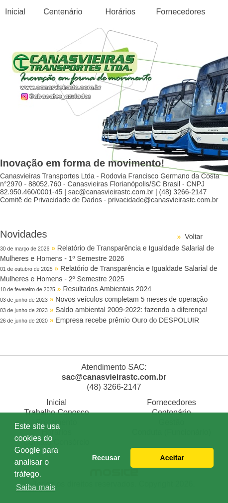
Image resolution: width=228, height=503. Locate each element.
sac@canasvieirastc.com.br (110, 192)
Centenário (62, 11)
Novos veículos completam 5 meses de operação (131, 299)
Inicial (15, 11)
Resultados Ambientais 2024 (107, 289)
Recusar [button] (106, 458)
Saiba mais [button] (35, 487)
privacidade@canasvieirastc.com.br (163, 200)
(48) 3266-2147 (183, 192)
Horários (120, 11)
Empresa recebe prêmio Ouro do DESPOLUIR (127, 320)
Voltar (194, 237)
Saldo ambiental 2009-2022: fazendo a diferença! (131, 310)
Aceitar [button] (172, 458)
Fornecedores (181, 11)
